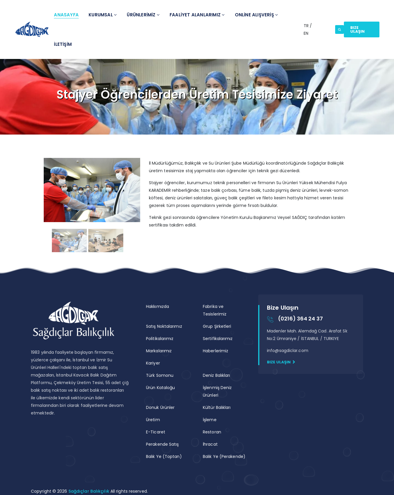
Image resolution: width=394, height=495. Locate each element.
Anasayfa (66, 15)
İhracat (210, 444)
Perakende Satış (162, 444)
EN (306, 33)
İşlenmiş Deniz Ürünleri (217, 391)
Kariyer (153, 363)
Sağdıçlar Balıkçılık (89, 491)
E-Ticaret (155, 432)
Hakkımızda (157, 306)
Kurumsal (103, 15)
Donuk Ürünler (160, 407)
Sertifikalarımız (218, 338)
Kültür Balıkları (217, 407)
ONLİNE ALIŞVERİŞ (256, 15)
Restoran (212, 432)
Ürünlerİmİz (143, 15)
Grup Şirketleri (217, 326)
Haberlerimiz (215, 351)
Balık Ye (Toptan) (164, 456)
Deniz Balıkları (216, 375)
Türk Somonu (159, 375)
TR (307, 26)
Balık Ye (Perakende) (224, 456)
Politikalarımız (160, 338)
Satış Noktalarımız (164, 326)
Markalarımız (159, 351)
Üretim (153, 420)
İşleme (210, 420)
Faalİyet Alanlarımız (197, 15)
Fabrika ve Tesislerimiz (214, 310)
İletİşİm (63, 44)
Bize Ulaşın (357, 29)
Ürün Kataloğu (160, 388)
